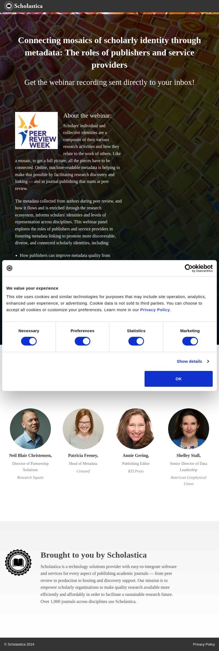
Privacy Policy (155, 309)
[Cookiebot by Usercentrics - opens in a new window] (189, 268)
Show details (189, 361)
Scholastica (127, 555)
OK (178, 378)
